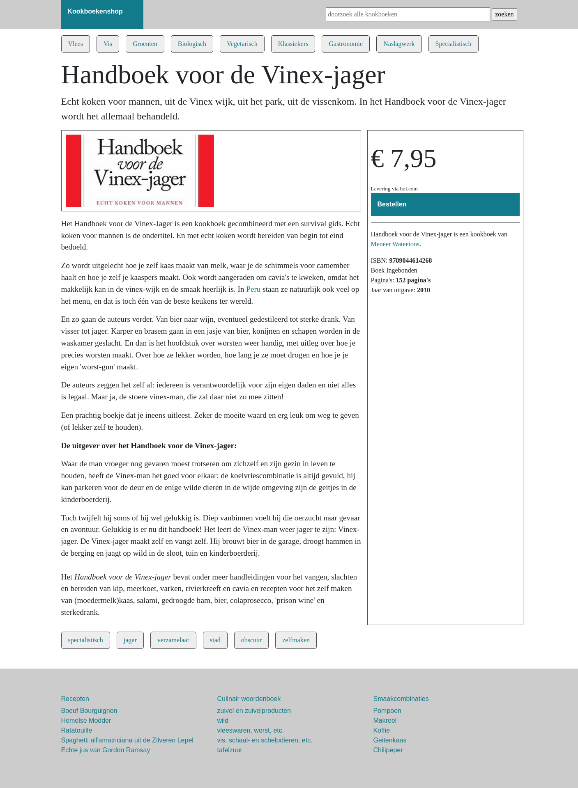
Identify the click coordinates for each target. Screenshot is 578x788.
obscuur (251, 640)
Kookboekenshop (95, 11)
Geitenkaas (390, 740)
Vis (108, 43)
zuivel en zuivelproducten (254, 710)
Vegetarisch (242, 43)
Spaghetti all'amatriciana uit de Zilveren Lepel (127, 740)
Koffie (381, 730)
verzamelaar (173, 640)
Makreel (385, 720)
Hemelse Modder (86, 720)
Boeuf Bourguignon (89, 710)
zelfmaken (296, 640)
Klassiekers (293, 43)
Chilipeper (388, 750)
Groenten (145, 43)
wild (223, 720)
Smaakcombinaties (401, 698)
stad (215, 640)
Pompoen (387, 710)
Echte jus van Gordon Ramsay (105, 750)
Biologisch (192, 43)
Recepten (75, 698)
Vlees (75, 43)
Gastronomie (346, 43)
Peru (253, 289)
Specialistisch (453, 43)
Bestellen (392, 204)
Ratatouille (76, 730)
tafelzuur (229, 750)
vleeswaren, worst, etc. (250, 730)
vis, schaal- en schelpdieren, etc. (265, 740)
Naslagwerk (399, 43)
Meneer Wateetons (395, 244)
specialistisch (85, 640)
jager (130, 640)
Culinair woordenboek (249, 698)
